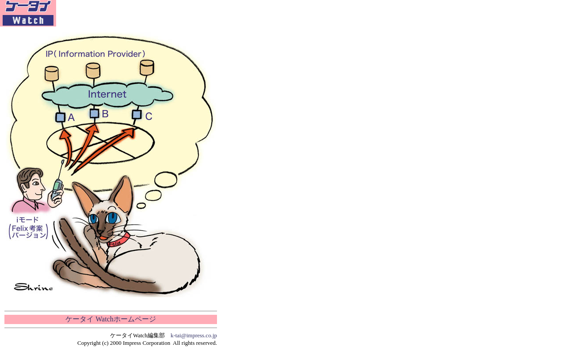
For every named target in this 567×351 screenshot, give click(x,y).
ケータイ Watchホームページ (110, 319)
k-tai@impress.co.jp (194, 335)
